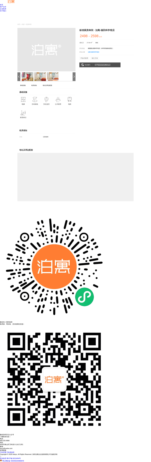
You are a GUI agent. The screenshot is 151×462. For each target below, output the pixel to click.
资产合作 (3, 7)
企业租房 (3, 9)
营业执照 (3, 458)
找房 (23, 24)
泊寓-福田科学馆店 (93, 52)
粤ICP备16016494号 (14, 458)
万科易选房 (10, 452)
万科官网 (3, 452)
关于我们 (3, 11)
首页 (1, 5)
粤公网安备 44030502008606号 (13, 461)
